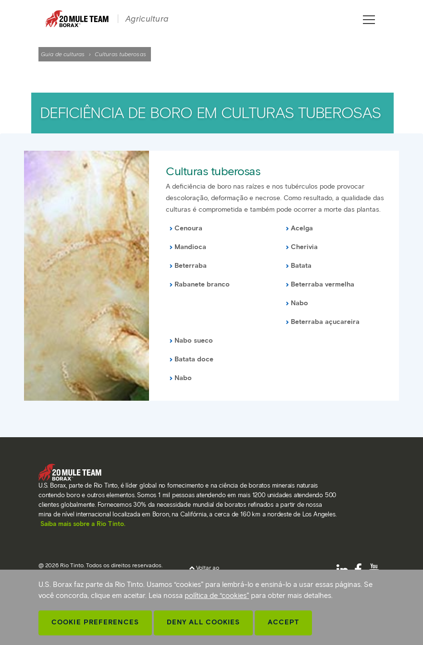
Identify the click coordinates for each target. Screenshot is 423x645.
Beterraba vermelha (322, 284)
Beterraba (190, 266)
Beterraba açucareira (325, 322)
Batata (301, 266)
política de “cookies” (217, 595)
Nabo (299, 303)
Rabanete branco (202, 284)
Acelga (302, 228)
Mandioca (190, 247)
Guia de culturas (63, 54)
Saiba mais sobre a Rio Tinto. (82, 523)
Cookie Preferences (95, 622)
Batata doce (193, 359)
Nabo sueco (193, 340)
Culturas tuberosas (213, 171)
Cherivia (304, 247)
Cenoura (188, 228)
